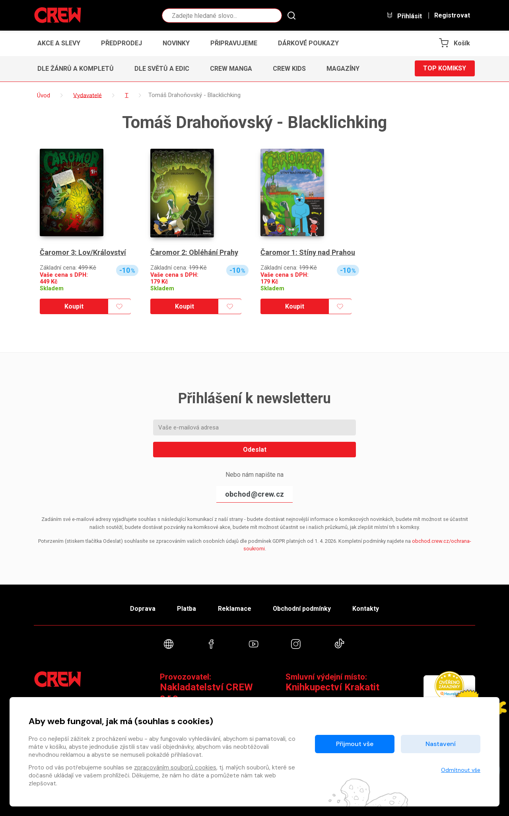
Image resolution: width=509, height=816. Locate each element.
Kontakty (366, 608)
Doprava (142, 608)
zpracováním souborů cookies (175, 767)
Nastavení (440, 744)
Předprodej (121, 43)
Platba (186, 608)
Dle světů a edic (161, 68)
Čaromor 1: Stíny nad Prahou (307, 252)
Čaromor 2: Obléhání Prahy (194, 252)
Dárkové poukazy (308, 43)
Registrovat (452, 15)
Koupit (74, 306)
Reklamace (234, 608)
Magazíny (342, 68)
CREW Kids (289, 68)
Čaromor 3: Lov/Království (83, 252)
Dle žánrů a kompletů (75, 68)
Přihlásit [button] (404, 15)
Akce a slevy (58, 43)
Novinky (176, 43)
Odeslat (254, 449)
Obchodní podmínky (302, 608)
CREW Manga (231, 68)
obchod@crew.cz (254, 494)
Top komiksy (444, 68)
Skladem (52, 288)
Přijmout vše (354, 744)
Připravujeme (233, 43)
